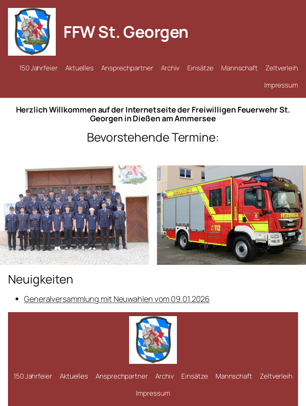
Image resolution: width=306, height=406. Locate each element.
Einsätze (200, 67)
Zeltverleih (281, 67)
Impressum (281, 84)
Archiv (170, 67)
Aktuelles (79, 67)
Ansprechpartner (127, 67)
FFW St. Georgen (125, 32)
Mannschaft (239, 67)
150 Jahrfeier (38, 67)
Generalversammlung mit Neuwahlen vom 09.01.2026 (117, 298)
